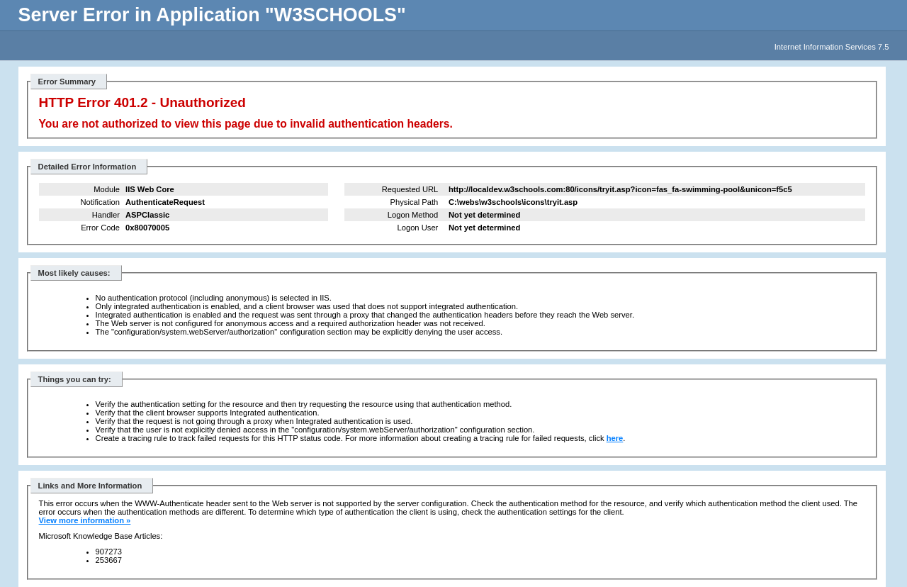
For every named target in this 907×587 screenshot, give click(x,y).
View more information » (85, 520)
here (615, 438)
